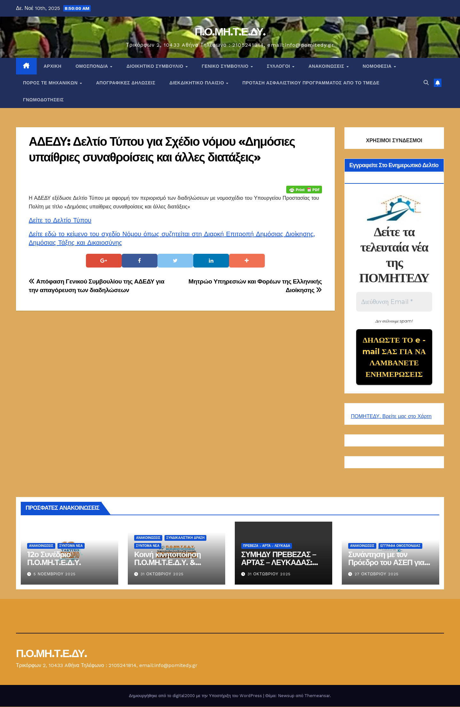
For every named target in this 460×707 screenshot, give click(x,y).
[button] (426, 83)
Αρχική (53, 66)
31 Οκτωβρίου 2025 (162, 574)
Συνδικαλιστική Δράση (185, 538)
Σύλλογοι (279, 66)
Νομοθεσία (378, 66)
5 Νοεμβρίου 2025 (55, 574)
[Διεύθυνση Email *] (394, 302)
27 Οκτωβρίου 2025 (377, 574)
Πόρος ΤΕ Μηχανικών (51, 83)
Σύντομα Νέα (71, 546)
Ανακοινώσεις (327, 66)
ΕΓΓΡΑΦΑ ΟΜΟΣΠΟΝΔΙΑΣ (400, 546)
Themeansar (317, 696)
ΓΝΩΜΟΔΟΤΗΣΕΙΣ (43, 100)
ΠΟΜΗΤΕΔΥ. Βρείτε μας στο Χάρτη (391, 417)
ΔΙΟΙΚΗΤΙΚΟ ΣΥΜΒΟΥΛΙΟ (155, 66)
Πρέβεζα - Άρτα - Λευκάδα (266, 546)
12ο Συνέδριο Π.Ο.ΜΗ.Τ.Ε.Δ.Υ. (54, 559)
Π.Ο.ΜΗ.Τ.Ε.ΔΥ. (230, 31)
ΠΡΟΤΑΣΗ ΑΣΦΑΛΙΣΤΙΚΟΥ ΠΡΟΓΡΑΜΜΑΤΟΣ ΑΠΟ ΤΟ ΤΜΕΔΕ (310, 83)
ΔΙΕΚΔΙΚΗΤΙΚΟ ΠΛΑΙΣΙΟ (197, 83)
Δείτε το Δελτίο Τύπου (60, 220)
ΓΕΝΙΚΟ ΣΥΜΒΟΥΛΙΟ (226, 66)
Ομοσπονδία (92, 66)
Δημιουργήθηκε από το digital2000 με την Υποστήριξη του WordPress (196, 696)
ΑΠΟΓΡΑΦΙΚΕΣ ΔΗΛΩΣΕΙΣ (126, 83)
